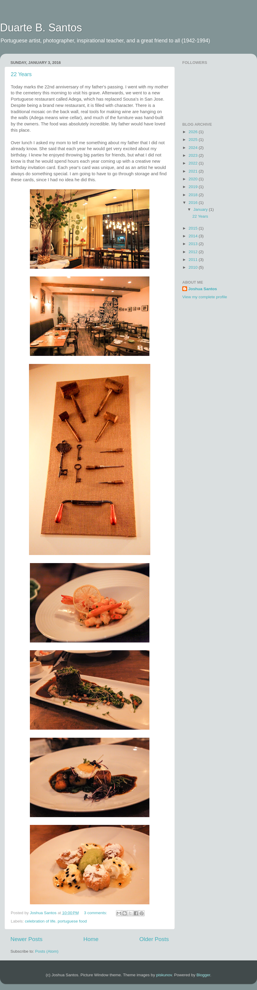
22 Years (21, 74)
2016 (194, 202)
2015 (194, 228)
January (201, 209)
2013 (194, 244)
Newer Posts (26, 939)
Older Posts (154, 939)
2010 (194, 267)
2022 (194, 163)
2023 (194, 155)
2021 (194, 171)
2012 (194, 252)
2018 (194, 195)
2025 (194, 139)
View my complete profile (204, 297)
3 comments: (96, 913)
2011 (194, 259)
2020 (194, 179)
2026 (194, 132)
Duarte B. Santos (41, 27)
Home (90, 939)
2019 (194, 187)
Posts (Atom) (47, 951)
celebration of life (40, 921)
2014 (194, 236)
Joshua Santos (202, 289)
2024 (194, 147)
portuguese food (72, 921)
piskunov (164, 975)
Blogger (203, 975)
